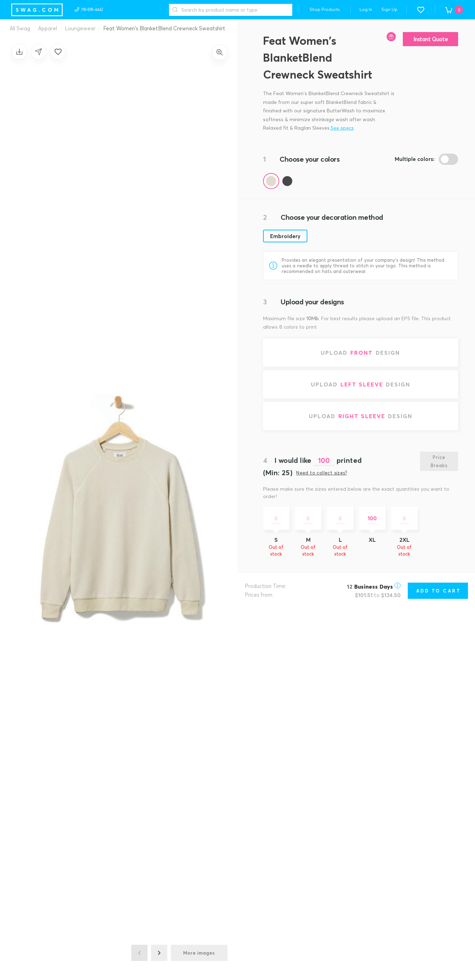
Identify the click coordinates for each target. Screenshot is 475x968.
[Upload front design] (360, 353)
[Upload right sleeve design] (360, 416)
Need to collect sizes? (321, 473)
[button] (420, 10)
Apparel (47, 28)
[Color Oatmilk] (271, 181)
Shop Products (325, 9)
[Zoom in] (219, 52)
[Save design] (19, 52)
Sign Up (389, 9)
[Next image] (159, 953)
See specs (342, 128)
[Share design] (38, 52)
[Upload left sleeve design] (360, 384)
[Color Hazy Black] (287, 181)
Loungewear (80, 28)
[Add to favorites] (58, 52)
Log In (366, 9)
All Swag (20, 28)
